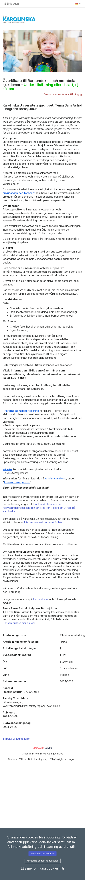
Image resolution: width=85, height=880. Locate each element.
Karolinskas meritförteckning (22, 410)
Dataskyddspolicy (38, 759)
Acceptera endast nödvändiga (42, 860)
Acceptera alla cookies (43, 853)
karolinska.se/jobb (55, 478)
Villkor (22, 759)
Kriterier (7, 469)
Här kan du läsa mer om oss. (19, 623)
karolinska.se (40, 599)
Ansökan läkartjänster (17, 482)
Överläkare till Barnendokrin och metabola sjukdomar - (40, 85)
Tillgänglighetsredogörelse (64, 759)
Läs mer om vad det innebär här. (43, 522)
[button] (77, 3)
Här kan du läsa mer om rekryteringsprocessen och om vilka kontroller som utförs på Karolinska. (39, 507)
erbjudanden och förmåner (19, 193)
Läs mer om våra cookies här (42, 868)
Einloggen (12, 3)
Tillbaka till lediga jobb (16, 738)
